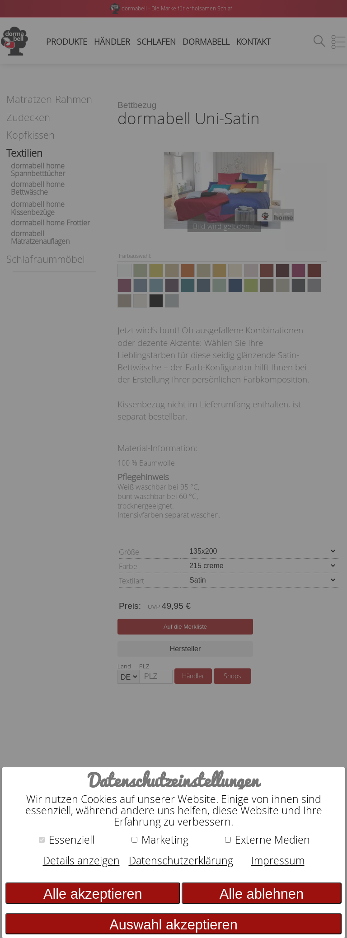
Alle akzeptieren (92, 894)
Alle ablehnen (262, 894)
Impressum (278, 861)
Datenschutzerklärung (181, 861)
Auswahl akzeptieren (173, 925)
